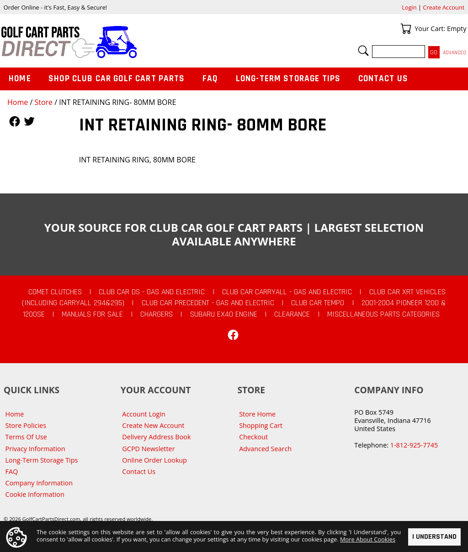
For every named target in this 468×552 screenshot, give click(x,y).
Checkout (253, 436)
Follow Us (14, 121)
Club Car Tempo (317, 303)
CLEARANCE (292, 314)
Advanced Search (265, 448)
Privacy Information (35, 448)
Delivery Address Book (156, 436)
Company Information (39, 483)
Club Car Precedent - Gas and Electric (208, 303)
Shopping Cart (260, 425)
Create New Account (153, 425)
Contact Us (383, 78)
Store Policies (25, 425)
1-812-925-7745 (414, 445)
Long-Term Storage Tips (288, 78)
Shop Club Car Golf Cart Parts (116, 78)
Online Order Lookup (154, 460)
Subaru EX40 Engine (223, 314)
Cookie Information (34, 494)
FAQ (210, 78)
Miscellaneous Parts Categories (383, 314)
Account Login (143, 414)
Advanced (454, 52)
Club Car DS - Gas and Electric (152, 292)
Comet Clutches (55, 292)
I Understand (434, 537)
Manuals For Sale (92, 314)
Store (43, 102)
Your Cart (406, 28)
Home (17, 102)
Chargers (156, 314)
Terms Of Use (26, 436)
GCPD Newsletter (148, 448)
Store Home (257, 414)
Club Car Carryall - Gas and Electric (287, 292)
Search (363, 50)
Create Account (443, 7)
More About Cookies (367, 539)
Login (409, 7)
